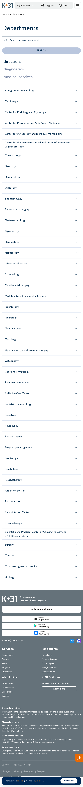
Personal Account (49, 659)
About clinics (7, 683)
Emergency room (49, 667)
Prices (5, 663)
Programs (6, 667)
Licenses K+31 (8, 687)
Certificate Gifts (48, 671)
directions (12, 62)
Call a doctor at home (41, 609)
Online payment (49, 663)
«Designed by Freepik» (34, 771)
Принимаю (69, 780)
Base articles (7, 692)
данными (39, 781)
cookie (20, 781)
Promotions (7, 671)
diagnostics (14, 69)
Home (4, 14)
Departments (7, 655)
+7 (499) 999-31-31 (12, 640)
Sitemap (5, 696)
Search (41, 50)
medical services (18, 77)
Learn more (59, 689)
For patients (47, 655)
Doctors (5, 659)
